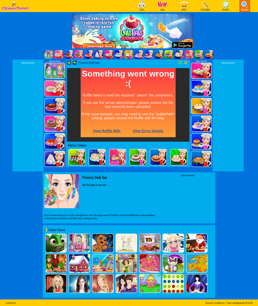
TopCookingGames (235, 303)
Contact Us (10, 303)
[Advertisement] (28, 116)
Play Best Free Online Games (15, 7)
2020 (250, 303)
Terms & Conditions (214, 303)
